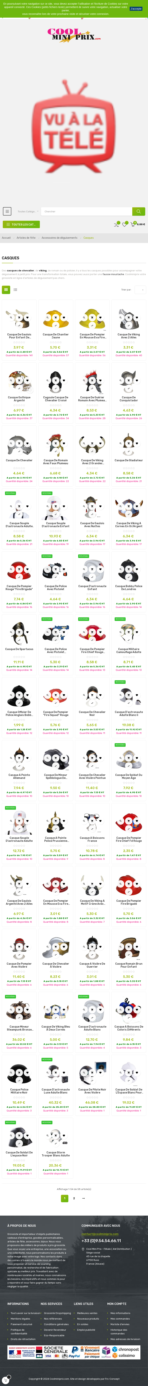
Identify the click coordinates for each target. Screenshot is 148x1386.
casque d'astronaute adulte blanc (92, 1028)
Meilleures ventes (87, 1313)
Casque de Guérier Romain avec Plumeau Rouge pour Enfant (92, 399)
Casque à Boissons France (92, 840)
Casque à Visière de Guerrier (92, 965)
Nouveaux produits (88, 1318)
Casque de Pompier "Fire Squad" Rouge (55, 714)
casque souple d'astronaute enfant (55, 525)
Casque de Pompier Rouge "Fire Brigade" (19, 588)
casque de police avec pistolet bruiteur (56, 651)
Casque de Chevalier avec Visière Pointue (92, 777)
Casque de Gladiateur (129, 460)
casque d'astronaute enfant (92, 588)
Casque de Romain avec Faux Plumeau (55, 462)
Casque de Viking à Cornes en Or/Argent (128, 525)
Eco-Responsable (54, 1335)
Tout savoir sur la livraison (25, 1313)
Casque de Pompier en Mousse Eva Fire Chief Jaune (92, 336)
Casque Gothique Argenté (19, 399)
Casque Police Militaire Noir (19, 1091)
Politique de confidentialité (19, 1331)
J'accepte (136, 8)
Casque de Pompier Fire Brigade (128, 902)
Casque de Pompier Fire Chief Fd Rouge (129, 840)
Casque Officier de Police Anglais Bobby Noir (19, 714)
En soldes (82, 1324)
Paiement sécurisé (21, 1324)
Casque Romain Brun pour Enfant (128, 965)
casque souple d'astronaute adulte (19, 840)
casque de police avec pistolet (56, 588)
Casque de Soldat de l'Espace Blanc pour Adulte (128, 1091)
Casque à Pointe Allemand (19, 777)
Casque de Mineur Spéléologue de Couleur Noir (55, 777)
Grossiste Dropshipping (57, 1313)
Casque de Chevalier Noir (92, 714)
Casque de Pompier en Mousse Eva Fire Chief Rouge (55, 902)
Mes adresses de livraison (125, 1339)
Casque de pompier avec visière (19, 965)
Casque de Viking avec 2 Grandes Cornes (92, 462)
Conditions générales (56, 1324)
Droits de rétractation (23, 1339)
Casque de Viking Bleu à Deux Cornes (55, 1028)
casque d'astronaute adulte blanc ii (129, 714)
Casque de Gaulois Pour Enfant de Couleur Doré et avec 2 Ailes (19, 336)
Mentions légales (20, 1318)
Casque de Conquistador (129, 399)
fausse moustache (113, 274)
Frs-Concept (112, 1378)
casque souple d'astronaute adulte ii (19, 525)
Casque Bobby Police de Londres (128, 588)
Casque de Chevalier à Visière (55, 965)
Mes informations (120, 1313)
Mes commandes (120, 1318)
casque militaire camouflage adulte (128, 651)
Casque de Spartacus (19, 649)
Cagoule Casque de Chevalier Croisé (55, 399)
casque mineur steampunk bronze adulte (19, 1028)
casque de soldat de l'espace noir (19, 1154)
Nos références (53, 1318)
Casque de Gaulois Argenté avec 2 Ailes (19, 902)
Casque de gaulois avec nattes (92, 525)
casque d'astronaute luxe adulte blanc (56, 1091)
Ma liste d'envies (120, 1324)
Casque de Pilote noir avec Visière (92, 1091)
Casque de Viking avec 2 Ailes (129, 336)
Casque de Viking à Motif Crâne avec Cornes (92, 902)
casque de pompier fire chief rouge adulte (92, 651)
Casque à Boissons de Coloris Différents (128, 1028)
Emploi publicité (86, 1329)
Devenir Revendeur (55, 1329)
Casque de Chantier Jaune (56, 336)
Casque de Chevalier (19, 460)
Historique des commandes (119, 1331)
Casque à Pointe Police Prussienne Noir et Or (55, 840)
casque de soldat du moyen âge (128, 777)
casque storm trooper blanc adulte (56, 1154)
